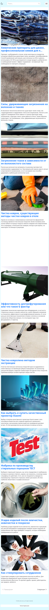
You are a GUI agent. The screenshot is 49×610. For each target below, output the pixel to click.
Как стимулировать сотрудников (21, 572)
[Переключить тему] (2, 3)
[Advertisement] (24, 247)
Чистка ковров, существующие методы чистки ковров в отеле (20, 215)
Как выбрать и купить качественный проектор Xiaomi (23, 414)
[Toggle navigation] (46, 4)
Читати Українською (24, 605)
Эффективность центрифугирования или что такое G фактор (23, 305)
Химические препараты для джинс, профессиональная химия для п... (23, 49)
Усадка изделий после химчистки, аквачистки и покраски (22, 521)
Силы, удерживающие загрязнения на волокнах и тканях (24, 106)
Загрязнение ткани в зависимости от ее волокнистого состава (23, 162)
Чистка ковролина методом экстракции (18, 362)
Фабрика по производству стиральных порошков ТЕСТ (18, 467)
